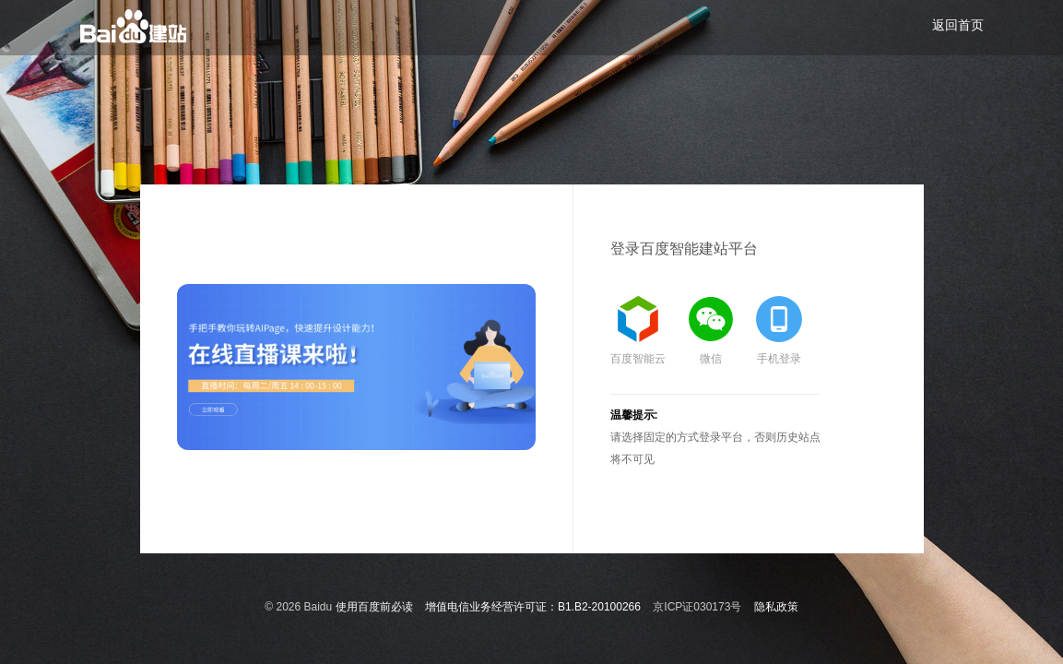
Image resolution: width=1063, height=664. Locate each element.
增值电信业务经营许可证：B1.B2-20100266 (533, 606)
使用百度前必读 (374, 606)
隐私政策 (776, 606)
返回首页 (958, 25)
